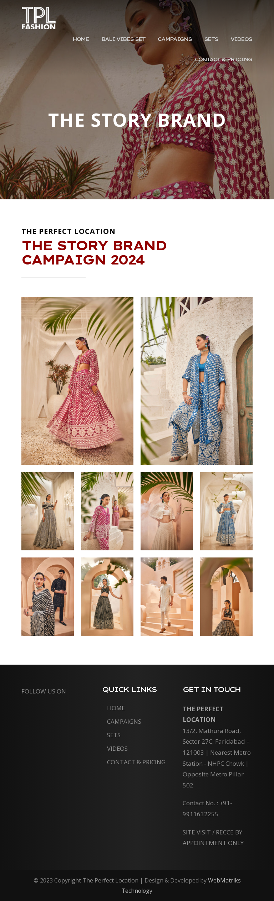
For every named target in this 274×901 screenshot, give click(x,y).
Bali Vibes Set (131, 46)
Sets (214, 46)
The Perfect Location (39, 23)
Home (92, 46)
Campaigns (180, 46)
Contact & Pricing (224, 67)
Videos (242, 46)
